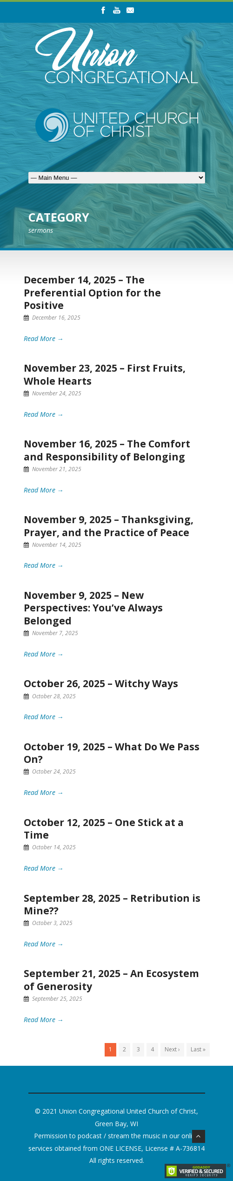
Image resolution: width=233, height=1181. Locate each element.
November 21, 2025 (56, 469)
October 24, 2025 (54, 771)
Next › (172, 1049)
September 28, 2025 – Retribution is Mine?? (112, 904)
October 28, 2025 (54, 696)
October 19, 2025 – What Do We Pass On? (112, 753)
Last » (198, 1049)
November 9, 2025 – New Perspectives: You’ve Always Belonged (93, 608)
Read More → (44, 338)
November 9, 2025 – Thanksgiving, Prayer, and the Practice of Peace (108, 525)
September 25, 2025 (57, 999)
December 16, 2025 (56, 317)
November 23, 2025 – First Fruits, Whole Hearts (105, 374)
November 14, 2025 (56, 545)
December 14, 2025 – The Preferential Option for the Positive (92, 292)
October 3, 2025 (52, 923)
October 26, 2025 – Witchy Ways (101, 683)
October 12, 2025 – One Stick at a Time (104, 828)
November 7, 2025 (55, 633)
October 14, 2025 (54, 847)
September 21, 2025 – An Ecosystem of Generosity (111, 979)
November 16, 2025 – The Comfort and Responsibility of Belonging (107, 450)
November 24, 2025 (56, 393)
